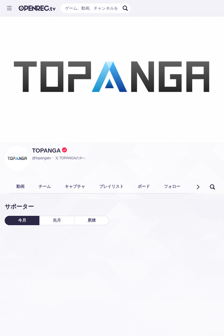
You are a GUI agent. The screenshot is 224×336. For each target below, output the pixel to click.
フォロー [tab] (172, 186)
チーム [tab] (44, 186)
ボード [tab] (144, 186)
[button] (198, 187)
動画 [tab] (20, 186)
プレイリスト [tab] (111, 186)
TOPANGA (46, 150)
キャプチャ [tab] (75, 186)
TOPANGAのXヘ (70, 158)
